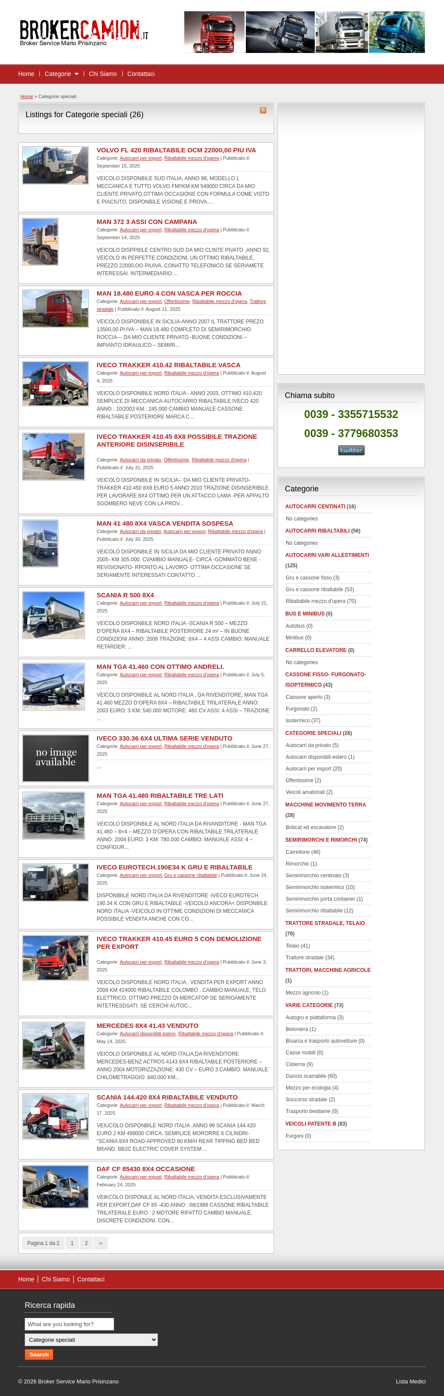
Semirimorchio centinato (314, 875)
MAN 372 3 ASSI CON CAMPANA (147, 221)
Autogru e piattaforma (311, 1017)
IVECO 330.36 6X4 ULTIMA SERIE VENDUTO (164, 738)
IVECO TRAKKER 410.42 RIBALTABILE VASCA (169, 365)
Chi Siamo (103, 73)
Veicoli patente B (310, 1124)
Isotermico (298, 721)
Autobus (295, 626)
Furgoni (295, 1136)
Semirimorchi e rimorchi (321, 840)
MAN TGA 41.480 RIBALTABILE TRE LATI (160, 795)
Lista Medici (411, 1381)
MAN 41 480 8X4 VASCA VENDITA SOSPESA (165, 523)
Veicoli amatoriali (305, 792)
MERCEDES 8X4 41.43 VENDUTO (148, 1025)
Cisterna (295, 1064)
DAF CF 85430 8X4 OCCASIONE (146, 1168)
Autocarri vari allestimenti (327, 555)
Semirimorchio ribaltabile (314, 911)
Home (26, 73)
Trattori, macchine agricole (328, 970)
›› (100, 1243)
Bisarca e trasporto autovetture (321, 1041)
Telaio (292, 946)
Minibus (295, 638)
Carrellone (298, 852)
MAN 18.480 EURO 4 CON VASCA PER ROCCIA (169, 293)
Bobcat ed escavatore (311, 827)
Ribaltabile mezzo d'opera (191, 158)
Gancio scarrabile (306, 1076)
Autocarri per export (141, 158)
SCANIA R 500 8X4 (125, 595)
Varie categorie (309, 1005)
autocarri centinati (315, 507)
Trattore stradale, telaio (325, 923)
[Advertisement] (351, 237)
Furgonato (298, 709)
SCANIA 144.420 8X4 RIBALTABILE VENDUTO (167, 1097)
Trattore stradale (305, 958)
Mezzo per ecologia (308, 1088)
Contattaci (141, 73)
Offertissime (176, 301)
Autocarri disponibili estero (148, 1033)
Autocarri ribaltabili (317, 531)
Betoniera (297, 1029)
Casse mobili (301, 1053)
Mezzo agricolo (303, 993)
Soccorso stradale (306, 1099)
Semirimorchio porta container (320, 899)
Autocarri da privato (140, 459)
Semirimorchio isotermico (315, 887)
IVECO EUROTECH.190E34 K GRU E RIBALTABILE (175, 867)
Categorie (58, 73)
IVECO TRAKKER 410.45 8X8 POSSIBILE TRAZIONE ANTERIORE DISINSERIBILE (177, 440)
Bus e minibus (305, 614)
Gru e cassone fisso (309, 578)
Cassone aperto (304, 697)
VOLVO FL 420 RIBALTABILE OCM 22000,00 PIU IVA (176, 150)
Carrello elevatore (315, 650)
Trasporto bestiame (308, 1111)
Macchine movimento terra (325, 805)
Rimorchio (297, 864)
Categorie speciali (313, 733)
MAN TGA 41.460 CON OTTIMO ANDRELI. (160, 666)
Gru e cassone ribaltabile (190, 875)
